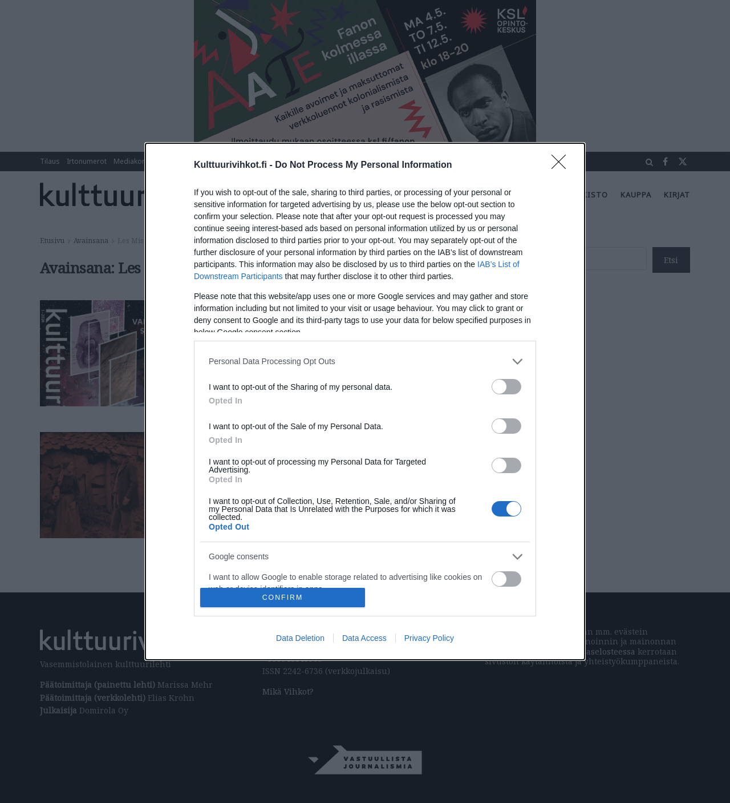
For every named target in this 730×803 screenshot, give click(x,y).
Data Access (364, 638)
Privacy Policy (429, 638)
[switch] (506, 386)
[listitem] (365, 362)
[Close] (562, 165)
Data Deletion (300, 638)
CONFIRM (282, 598)
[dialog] (365, 401)
